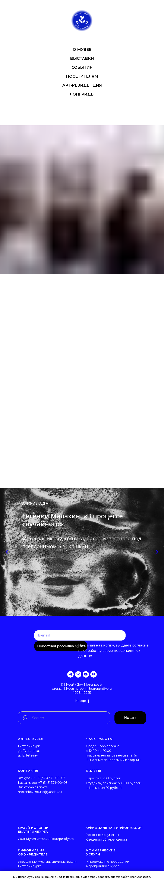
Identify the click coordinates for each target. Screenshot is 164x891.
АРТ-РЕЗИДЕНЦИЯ (82, 85)
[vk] (78, 674)
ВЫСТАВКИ (82, 58)
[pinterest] (93, 674)
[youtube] (86, 674)
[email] (80, 635)
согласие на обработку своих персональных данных (113, 650)
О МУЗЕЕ (82, 49)
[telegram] (70, 674)
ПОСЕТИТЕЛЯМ (82, 76)
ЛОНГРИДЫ (82, 94)
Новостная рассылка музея (61, 646)
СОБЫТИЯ (82, 67)
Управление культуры (34, 862)
